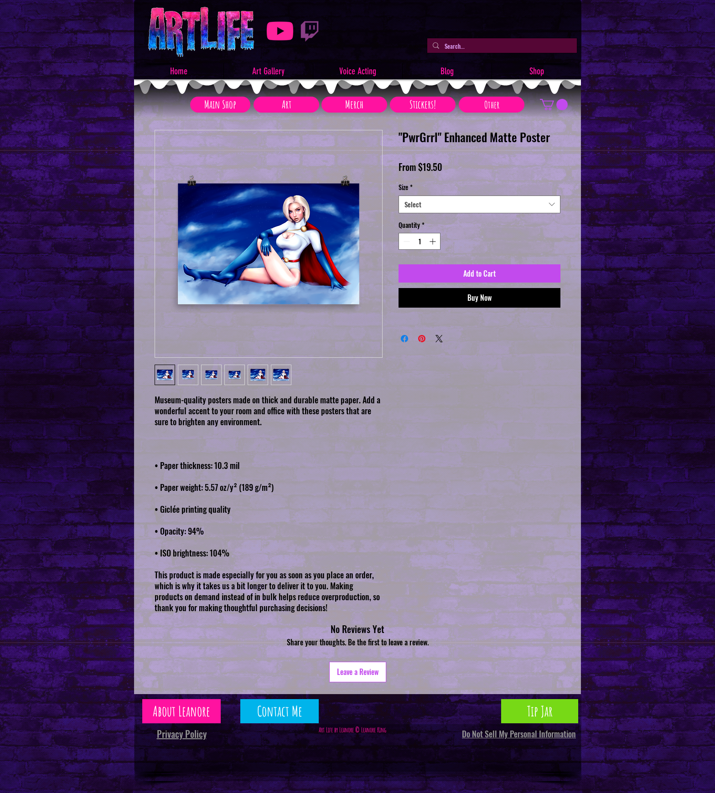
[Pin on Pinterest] (421, 338)
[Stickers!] (423, 105)
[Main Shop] (220, 105)
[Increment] (433, 241)
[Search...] (501, 46)
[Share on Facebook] (404, 338)
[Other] (491, 105)
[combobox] (479, 204)
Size (406, 187)
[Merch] (354, 105)
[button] (554, 104)
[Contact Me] (279, 711)
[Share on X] (439, 338)
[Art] (286, 105)
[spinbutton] (419, 241)
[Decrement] (405, 241)
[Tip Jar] (539, 711)
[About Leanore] (181, 711)
